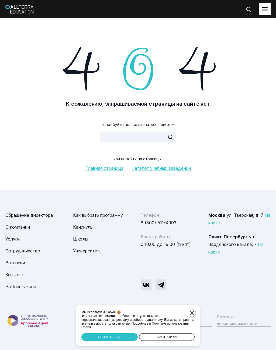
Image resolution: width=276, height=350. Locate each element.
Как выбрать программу (98, 215)
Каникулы (83, 227)
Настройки (167, 337)
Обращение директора (29, 215)
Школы (80, 239)
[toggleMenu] (265, 9)
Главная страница (104, 168)
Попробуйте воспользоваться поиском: (138, 124)
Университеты (87, 251)
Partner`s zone (20, 286)
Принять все (109, 337)
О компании (17, 227)
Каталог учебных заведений (161, 168)
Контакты (15, 274)
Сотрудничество (22, 251)
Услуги (12, 239)
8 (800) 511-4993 (158, 222)
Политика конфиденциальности (237, 320)
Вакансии (15, 262)
